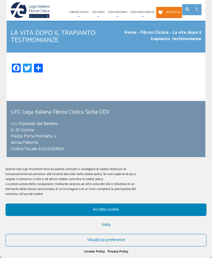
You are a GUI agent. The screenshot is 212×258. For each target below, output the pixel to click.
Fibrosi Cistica (78, 14)
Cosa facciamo (116, 14)
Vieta (106, 224)
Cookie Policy (94, 251)
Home (130, 32)
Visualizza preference (106, 239)
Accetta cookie (106, 209)
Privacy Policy (118, 251)
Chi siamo (97, 14)
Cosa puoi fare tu (142, 14)
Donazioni (173, 12)
